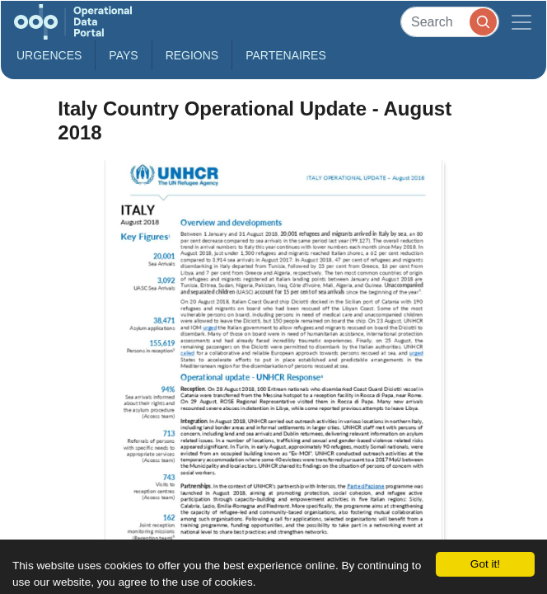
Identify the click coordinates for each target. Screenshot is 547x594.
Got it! (485, 564)
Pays (123, 55)
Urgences (49, 55)
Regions (192, 55)
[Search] (449, 22)
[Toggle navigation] (521, 21)
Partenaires (285, 55)
